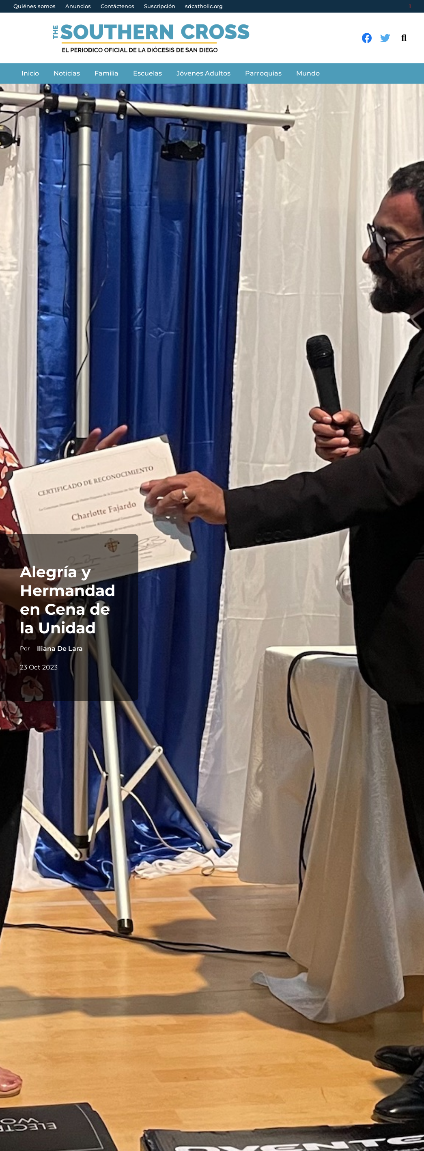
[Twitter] (385, 38)
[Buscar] (404, 38)
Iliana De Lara (59, 648)
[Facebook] (367, 38)
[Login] (409, 6)
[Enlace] (155, 38)
